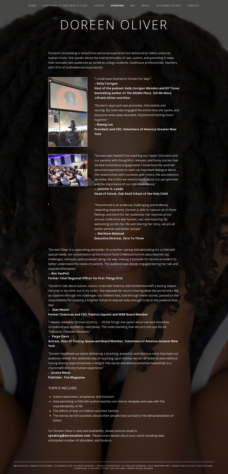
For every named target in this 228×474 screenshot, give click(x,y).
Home (32, 5)
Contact (194, 5)
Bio (133, 5)
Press (146, 5)
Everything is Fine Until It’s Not (65, 5)
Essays (99, 5)
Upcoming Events (168, 5)
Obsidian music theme (24, 466)
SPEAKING (117, 5)
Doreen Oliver (114, 24)
